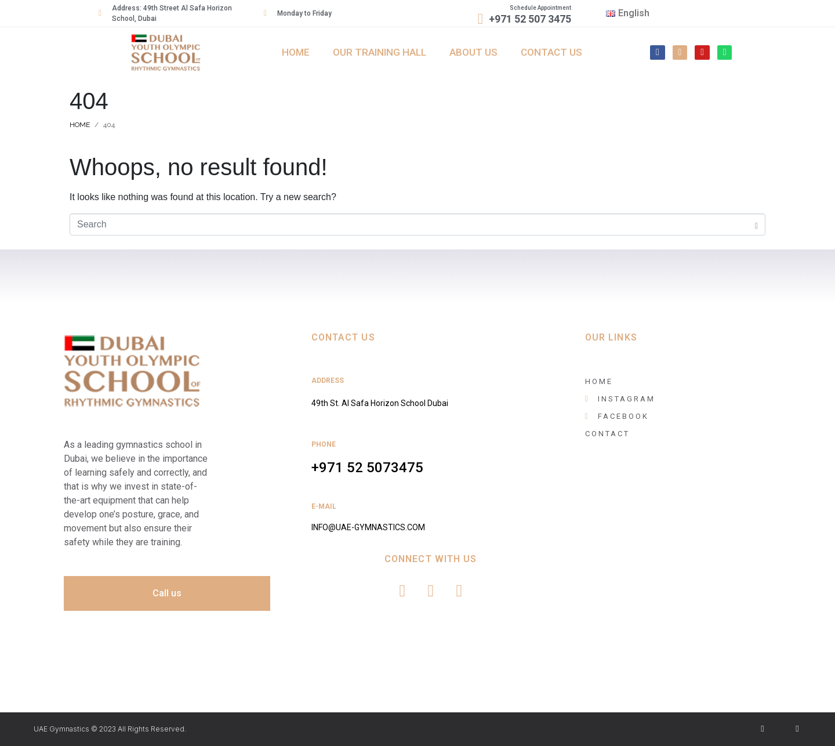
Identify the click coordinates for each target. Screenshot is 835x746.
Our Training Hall (379, 52)
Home (296, 52)
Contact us (551, 52)
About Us (473, 52)
